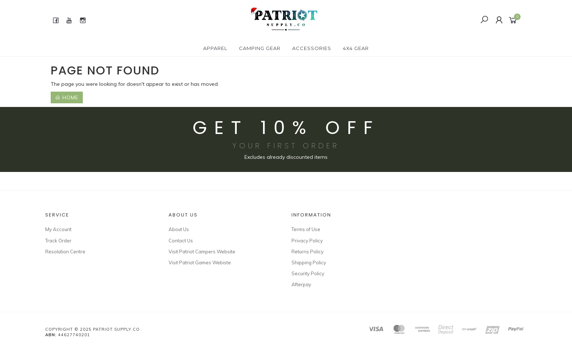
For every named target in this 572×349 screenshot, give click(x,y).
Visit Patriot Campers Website (202, 251)
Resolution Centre (65, 251)
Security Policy (307, 273)
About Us (179, 229)
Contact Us (181, 240)
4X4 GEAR (356, 48)
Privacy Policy (307, 240)
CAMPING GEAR (260, 48)
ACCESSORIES (311, 48)
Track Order (58, 240)
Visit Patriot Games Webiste (200, 262)
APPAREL (215, 48)
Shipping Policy (308, 262)
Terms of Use (305, 229)
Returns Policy (307, 251)
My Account (58, 229)
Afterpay (301, 284)
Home (66, 97)
